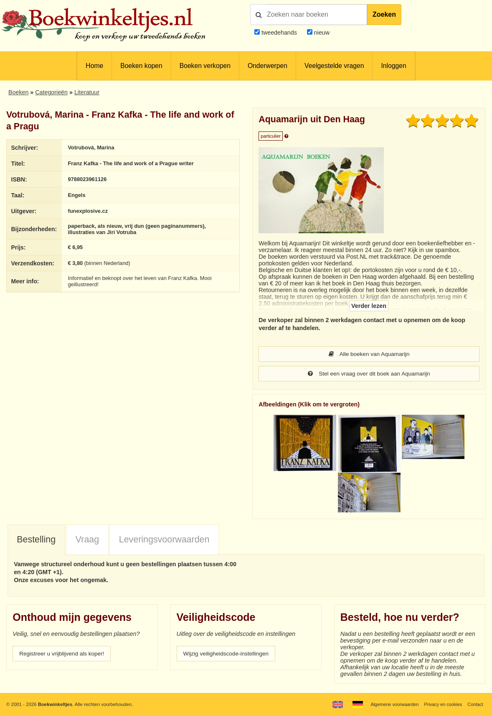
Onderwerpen (267, 65)
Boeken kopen (141, 65)
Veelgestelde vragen (334, 65)
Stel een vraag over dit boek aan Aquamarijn (369, 374)
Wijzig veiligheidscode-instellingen (228, 654)
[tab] (36, 540)
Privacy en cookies (441, 704)
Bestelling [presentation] (36, 540)
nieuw (321, 32)
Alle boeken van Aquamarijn (369, 354)
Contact (475, 704)
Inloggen (393, 65)
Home (94, 65)
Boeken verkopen (205, 65)
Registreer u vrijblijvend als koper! (64, 654)
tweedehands (279, 32)
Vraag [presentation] (87, 540)
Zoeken (384, 14)
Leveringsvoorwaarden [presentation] (164, 540)
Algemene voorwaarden (391, 704)
